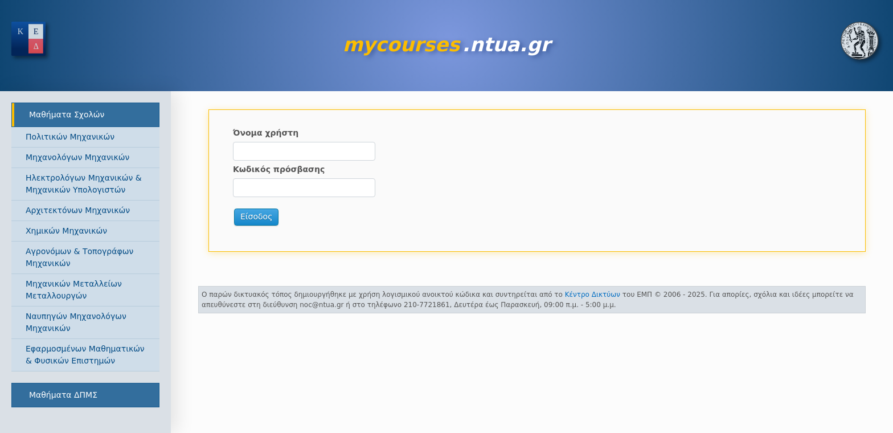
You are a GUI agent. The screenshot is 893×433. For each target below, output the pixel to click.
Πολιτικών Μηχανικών (70, 136)
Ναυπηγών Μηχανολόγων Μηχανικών (76, 322)
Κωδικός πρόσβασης (279, 169)
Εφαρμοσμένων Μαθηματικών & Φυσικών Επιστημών (85, 354)
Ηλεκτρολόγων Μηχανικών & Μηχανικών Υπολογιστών (84, 183)
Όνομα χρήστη (265, 132)
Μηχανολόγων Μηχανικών (77, 157)
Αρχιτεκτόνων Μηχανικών (78, 210)
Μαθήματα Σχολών (66, 114)
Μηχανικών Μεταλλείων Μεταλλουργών (74, 289)
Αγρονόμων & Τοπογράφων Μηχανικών (79, 257)
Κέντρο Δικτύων (592, 295)
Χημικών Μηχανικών (66, 230)
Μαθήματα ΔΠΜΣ (63, 394)
